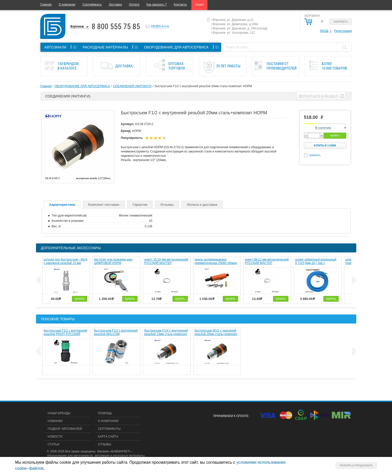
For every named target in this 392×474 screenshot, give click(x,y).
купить (334, 135)
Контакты (180, 4)
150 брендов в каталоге (68, 66)
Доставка (115, 4)
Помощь (105, 413)
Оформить (340, 21)
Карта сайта (108, 436)
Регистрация (343, 31)
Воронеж (77, 26)
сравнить (315, 154)
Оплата (134, 4)
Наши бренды (59, 413)
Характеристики (62, 204)
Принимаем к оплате (230, 416)
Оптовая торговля (176, 66)
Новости (55, 436)
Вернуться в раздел (318, 96)
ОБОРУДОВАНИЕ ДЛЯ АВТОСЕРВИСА (82, 86)
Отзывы (167, 204)
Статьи (53, 444)
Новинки (55, 421)
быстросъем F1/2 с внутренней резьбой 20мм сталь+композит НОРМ (203, 86)
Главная (46, 4)
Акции (199, 4)
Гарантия (140, 204)
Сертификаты (92, 4)
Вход (324, 31)
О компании (67, 4)
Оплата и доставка (202, 204)
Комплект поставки (103, 204)
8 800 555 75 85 (116, 26)
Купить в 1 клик (325, 145)
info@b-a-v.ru (160, 26)
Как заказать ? (157, 4)
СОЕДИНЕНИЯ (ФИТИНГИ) (132, 86)
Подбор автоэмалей (65, 429)
